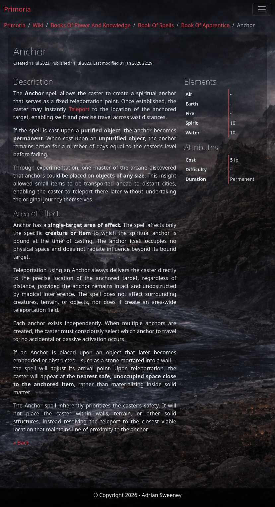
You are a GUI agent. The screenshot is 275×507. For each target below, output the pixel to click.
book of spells (156, 25)
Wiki (38, 25)
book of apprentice (205, 25)
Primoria (17, 9)
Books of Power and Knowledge (90, 25)
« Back (21, 442)
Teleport (79, 109)
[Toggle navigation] (261, 9)
